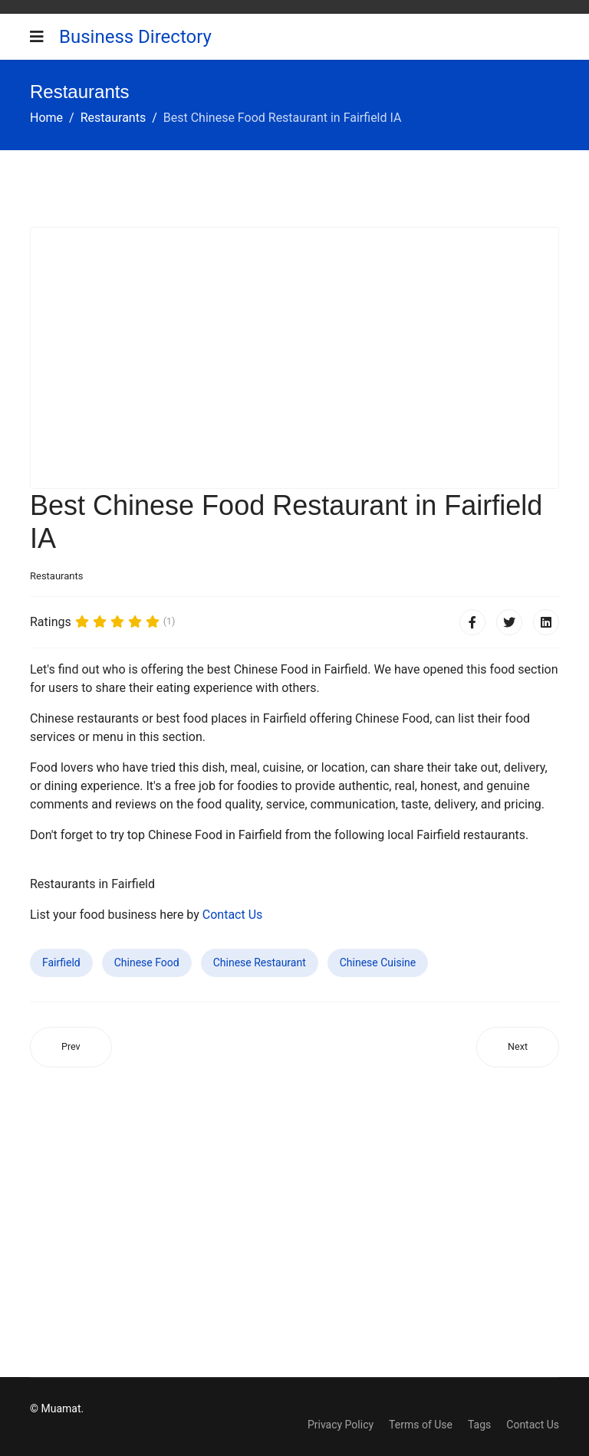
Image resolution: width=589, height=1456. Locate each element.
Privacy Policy (340, 1424)
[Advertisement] (294, 358)
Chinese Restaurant (259, 962)
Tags (479, 1424)
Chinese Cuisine (378, 962)
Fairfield (61, 962)
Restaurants (56, 576)
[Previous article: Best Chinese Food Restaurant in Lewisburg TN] (71, 1047)
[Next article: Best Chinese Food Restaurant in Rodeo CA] (517, 1047)
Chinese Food (146, 962)
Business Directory (135, 37)
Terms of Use (420, 1424)
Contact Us (232, 914)
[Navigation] (37, 37)
